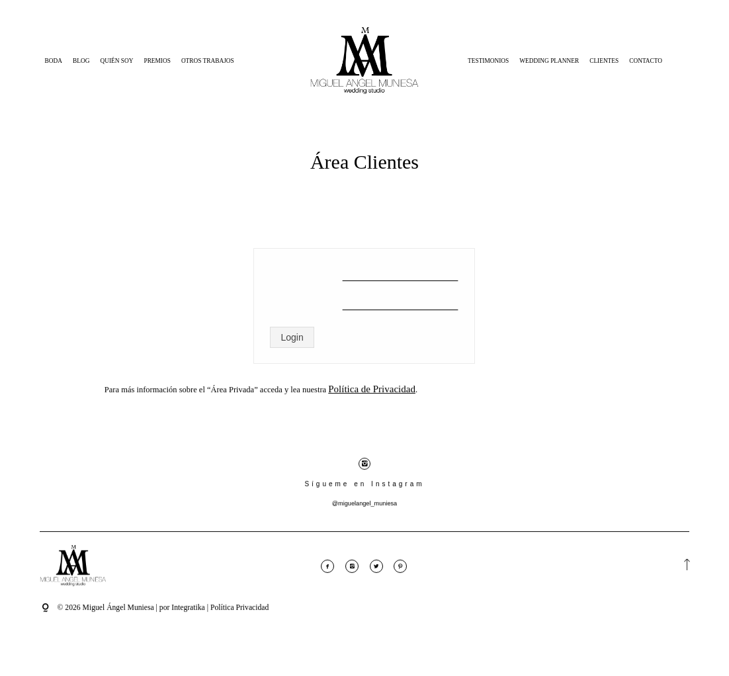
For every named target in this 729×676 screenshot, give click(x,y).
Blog (81, 61)
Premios (157, 61)
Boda (53, 61)
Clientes (604, 61)
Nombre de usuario (306, 272)
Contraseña (306, 301)
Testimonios (488, 61)
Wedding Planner (549, 61)
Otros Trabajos (207, 61)
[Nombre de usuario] (400, 272)
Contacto (645, 61)
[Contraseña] (400, 301)
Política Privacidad (239, 615)
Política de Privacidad (371, 397)
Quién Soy (116, 61)
